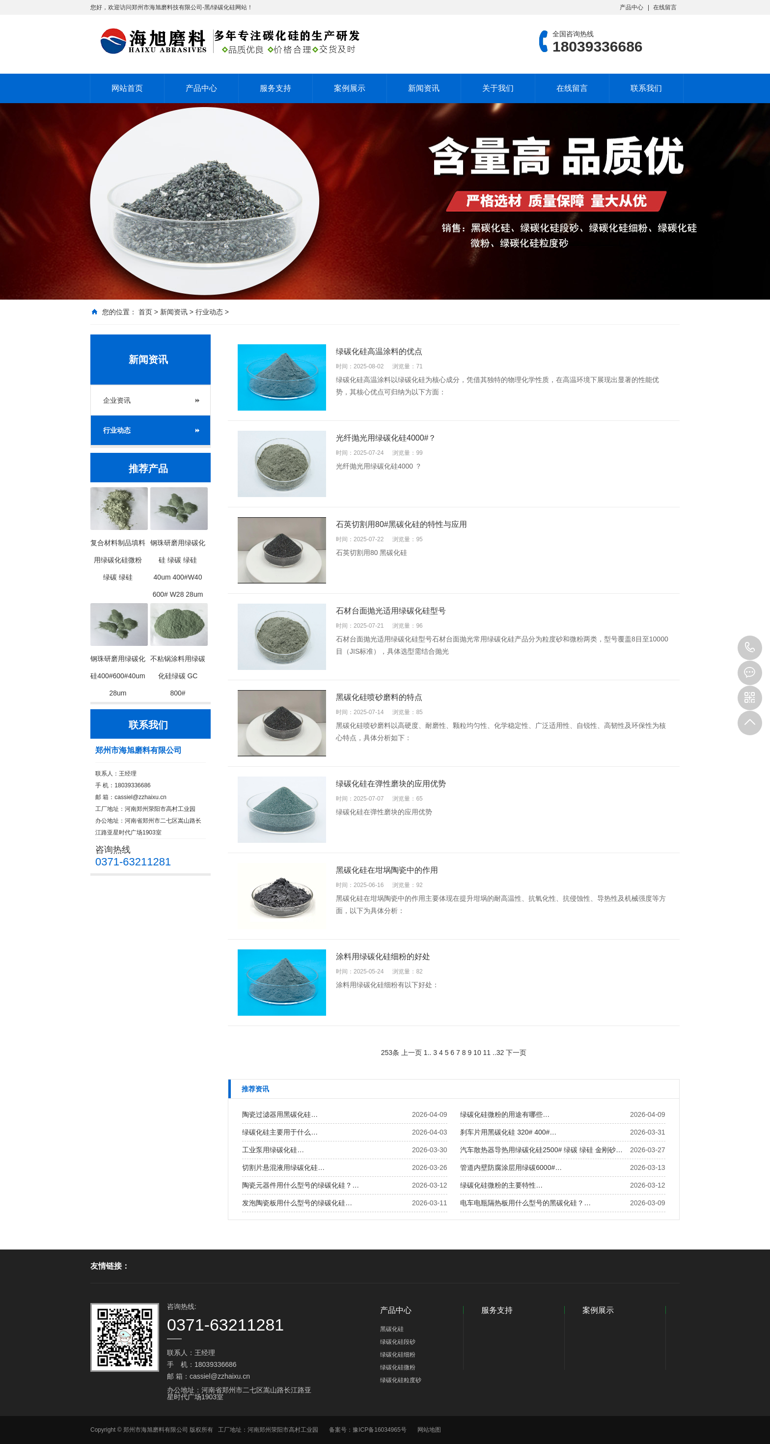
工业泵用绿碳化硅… (273, 1150)
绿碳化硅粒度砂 (400, 1380)
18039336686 (750, 648)
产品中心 (631, 7)
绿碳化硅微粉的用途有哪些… (505, 1114)
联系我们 (646, 88)
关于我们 (498, 88)
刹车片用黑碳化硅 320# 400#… (508, 1132)
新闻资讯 (424, 88)
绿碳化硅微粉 (397, 1367)
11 (487, 1052)
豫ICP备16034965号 (379, 1429)
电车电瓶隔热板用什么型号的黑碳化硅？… (525, 1203)
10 (477, 1052)
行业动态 (209, 312)
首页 (145, 312)
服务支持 (275, 88)
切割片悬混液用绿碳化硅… (283, 1167)
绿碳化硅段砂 (397, 1341)
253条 (390, 1052)
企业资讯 (117, 400)
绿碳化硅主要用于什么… (280, 1132)
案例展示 (349, 88)
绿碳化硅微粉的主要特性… (501, 1185)
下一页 (516, 1052)
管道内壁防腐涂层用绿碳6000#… (511, 1167)
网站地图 (429, 1429)
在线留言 (665, 7)
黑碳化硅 (392, 1329)
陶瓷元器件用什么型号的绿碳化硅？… (300, 1185)
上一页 (411, 1052)
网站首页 (127, 88)
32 (500, 1052)
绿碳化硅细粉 (397, 1354)
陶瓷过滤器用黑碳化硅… (280, 1114)
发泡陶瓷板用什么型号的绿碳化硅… (297, 1203)
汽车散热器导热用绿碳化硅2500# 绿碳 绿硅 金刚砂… (541, 1150)
